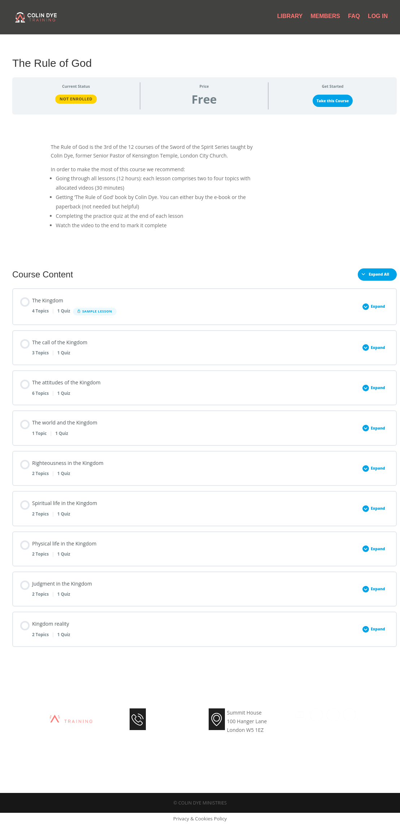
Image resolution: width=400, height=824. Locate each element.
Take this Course (333, 100)
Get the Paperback (319, 151)
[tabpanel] (204, 189)
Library (290, 18)
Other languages (323, 169)
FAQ (354, 18)
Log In (378, 18)
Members (325, 18)
